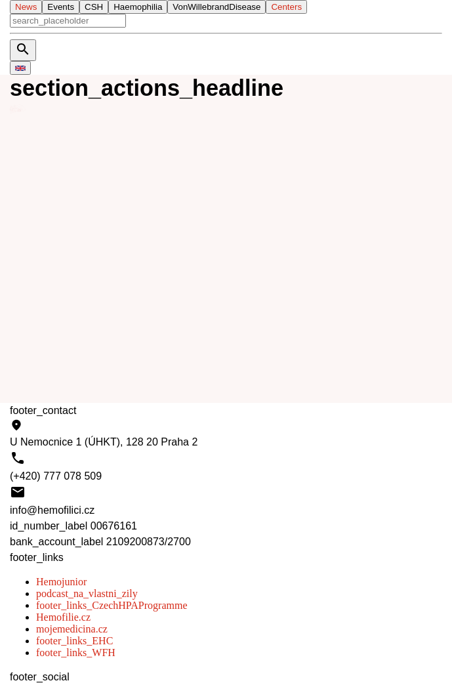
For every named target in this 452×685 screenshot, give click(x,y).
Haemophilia (137, 7)
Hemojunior (61, 581)
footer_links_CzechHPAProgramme (111, 605)
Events (60, 7)
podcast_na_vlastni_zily (87, 593)
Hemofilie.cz (63, 617)
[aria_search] (68, 21)
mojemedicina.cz (72, 628)
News (26, 7)
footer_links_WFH (75, 652)
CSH (94, 7)
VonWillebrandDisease (216, 7)
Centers (286, 7)
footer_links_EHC (74, 640)
